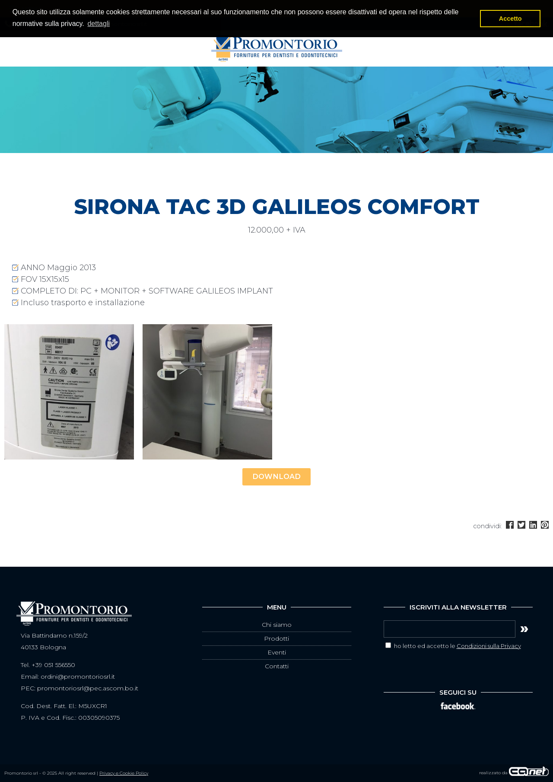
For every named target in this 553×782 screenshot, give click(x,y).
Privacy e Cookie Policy (123, 773)
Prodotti (276, 638)
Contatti (277, 666)
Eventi (276, 652)
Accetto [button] (510, 18)
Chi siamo (277, 625)
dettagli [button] (98, 23)
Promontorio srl (276, 48)
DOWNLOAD (276, 476)
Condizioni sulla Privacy (489, 645)
